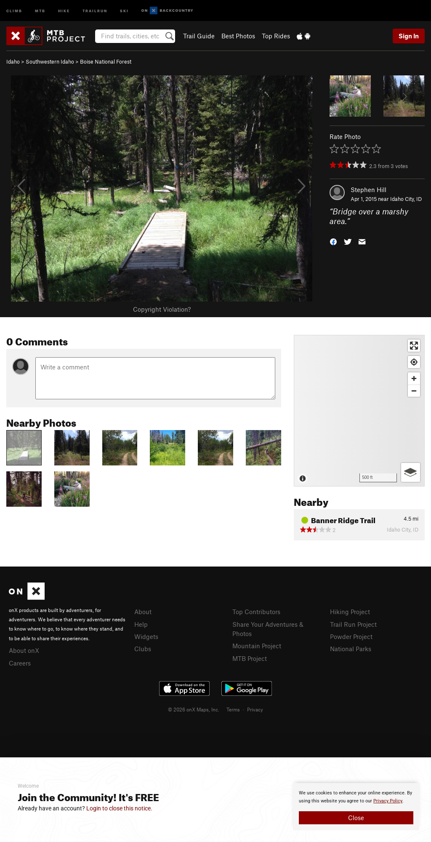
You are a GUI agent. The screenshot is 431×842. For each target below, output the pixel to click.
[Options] (410, 472)
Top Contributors (256, 611)
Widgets (146, 636)
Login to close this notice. (119, 808)
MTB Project (249, 658)
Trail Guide (199, 36)
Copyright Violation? (162, 309)
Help (141, 624)
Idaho (13, 61)
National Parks (350, 648)
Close (356, 817)
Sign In (409, 36)
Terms (233, 709)
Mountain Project (256, 646)
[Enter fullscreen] (414, 345)
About (143, 611)
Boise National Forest (105, 61)
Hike (64, 10)
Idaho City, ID (406, 198)
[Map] (359, 410)
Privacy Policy (387, 801)
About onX (24, 650)
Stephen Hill (368, 189)
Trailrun (94, 10)
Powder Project (351, 636)
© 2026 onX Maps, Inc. (193, 709)
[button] (333, 241)
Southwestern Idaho (50, 61)
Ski (124, 10)
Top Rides (276, 36)
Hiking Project (350, 611)
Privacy (255, 709)
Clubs (142, 648)
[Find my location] (414, 362)
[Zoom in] (414, 378)
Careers (20, 663)
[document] (356, 806)
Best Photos (238, 36)
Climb (14, 10)
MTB (40, 10)
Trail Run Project (353, 624)
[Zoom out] (414, 391)
